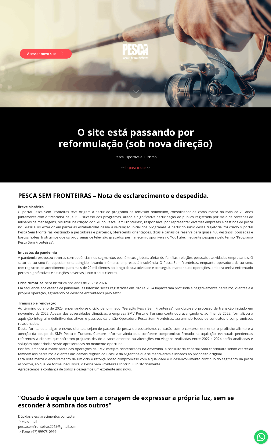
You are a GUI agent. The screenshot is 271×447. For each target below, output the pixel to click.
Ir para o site (135, 167)
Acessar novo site (46, 53)
